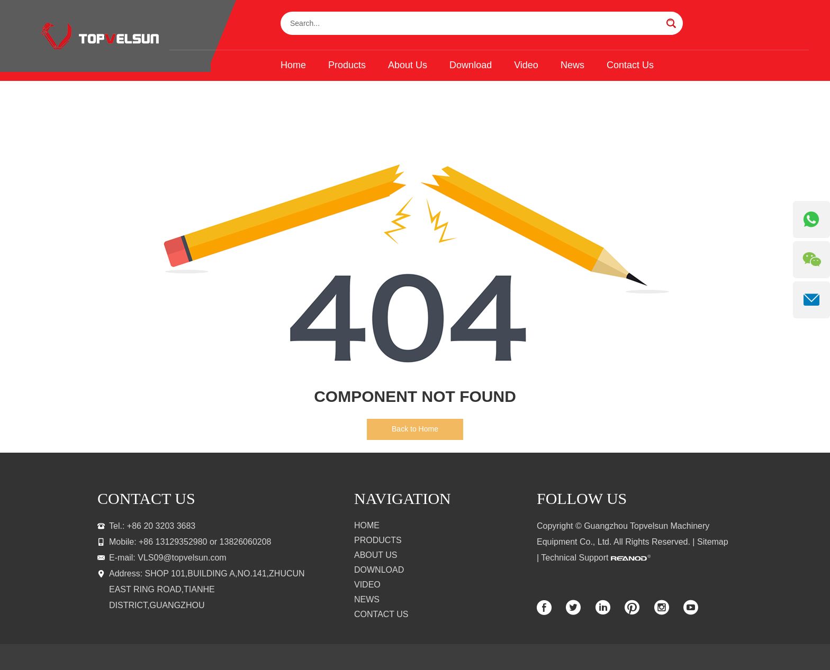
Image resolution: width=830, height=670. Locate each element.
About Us (407, 65)
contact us (146, 498)
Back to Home (415, 429)
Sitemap (712, 541)
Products (347, 65)
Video (526, 65)
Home (293, 65)
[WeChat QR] (811, 259)
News (572, 65)
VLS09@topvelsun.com (182, 557)
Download (470, 65)
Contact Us (630, 65)
